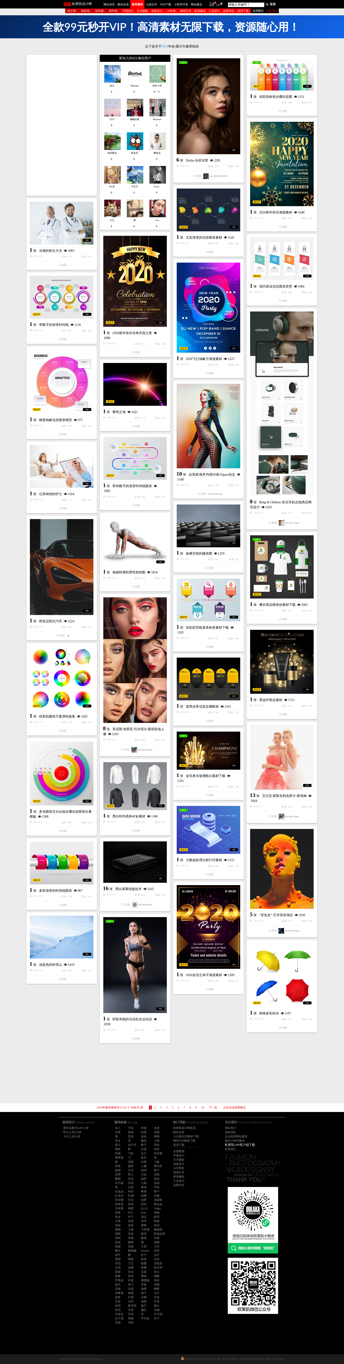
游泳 (131, 1225)
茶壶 (157, 1280)
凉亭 (144, 1221)
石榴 (144, 1297)
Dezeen (145, 1250)
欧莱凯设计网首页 (184, 1128)
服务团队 (230, 1132)
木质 (157, 1297)
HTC (131, 1212)
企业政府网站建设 (236, 1136)
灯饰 (131, 1297)
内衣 (157, 1149)
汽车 (131, 1128)
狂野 (118, 1174)
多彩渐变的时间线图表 (55, 890)
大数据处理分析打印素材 (204, 860)
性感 (118, 1153)
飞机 (131, 1153)
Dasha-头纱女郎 (197, 160)
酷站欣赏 (123, 4)
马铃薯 (119, 1208)
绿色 (144, 1136)
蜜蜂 (144, 1225)
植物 (157, 1136)
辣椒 (131, 1318)
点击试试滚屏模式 (234, 1107)
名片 (144, 1153)
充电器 (158, 1263)
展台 (157, 1305)
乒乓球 (158, 1314)
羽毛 (131, 1314)
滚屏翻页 (258, 10)
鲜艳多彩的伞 (269, 1013)
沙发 (144, 1149)
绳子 (144, 1293)
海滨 (144, 1216)
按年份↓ (114, 10)
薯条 (118, 1271)
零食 (144, 1284)
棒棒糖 (132, 1250)
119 (218, 5)
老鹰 (131, 1267)
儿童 (131, 1229)
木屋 (131, 1310)
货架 (131, 1221)
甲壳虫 (145, 1318)
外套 (131, 1280)
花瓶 (118, 1288)
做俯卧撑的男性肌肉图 (128, 572)
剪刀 (131, 1284)
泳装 (157, 1259)
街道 (131, 1183)
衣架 (118, 1301)
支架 (144, 1271)
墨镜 (144, 1276)
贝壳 (131, 1301)
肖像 (157, 1195)
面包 (157, 1178)
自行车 (132, 1145)
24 (211, 4)
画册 (144, 1195)
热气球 (158, 1267)
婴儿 (118, 1145)
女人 (118, 1128)
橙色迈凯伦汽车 (50, 621)
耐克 (144, 1233)
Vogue (157, 1208)
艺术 (131, 1170)
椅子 (144, 1145)
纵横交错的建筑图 (199, 553)
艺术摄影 (142, 10)
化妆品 (119, 1191)
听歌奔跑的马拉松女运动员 (132, 1019)
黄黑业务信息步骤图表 (202, 706)
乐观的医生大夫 (50, 250)
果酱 (118, 1276)
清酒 (157, 1284)
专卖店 (119, 1314)
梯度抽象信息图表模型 (55, 420)
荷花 (118, 1310)
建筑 (144, 1140)
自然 (144, 1161)
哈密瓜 (119, 1204)
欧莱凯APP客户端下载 (240, 1145)
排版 (131, 1246)
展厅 (144, 1305)
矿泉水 (119, 1195)
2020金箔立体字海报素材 (204, 975)
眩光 (144, 1157)
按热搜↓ (100, 10)
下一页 (213, 1107)
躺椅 (131, 1242)
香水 (118, 1216)
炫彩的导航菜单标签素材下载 (207, 627)
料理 (118, 1305)
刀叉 (131, 1263)
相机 (118, 1149)
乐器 (131, 1288)
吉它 (157, 1293)
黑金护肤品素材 (270, 700)
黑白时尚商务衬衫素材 (128, 816)
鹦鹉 (118, 1178)
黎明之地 (119, 412)
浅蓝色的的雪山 (50, 964)
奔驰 (157, 1212)
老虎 (157, 1128)
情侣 (157, 1225)
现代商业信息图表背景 (275, 286)
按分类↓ (72, 10)
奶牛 (118, 1255)
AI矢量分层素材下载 (186, 1136)
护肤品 (119, 1280)
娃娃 (118, 1242)
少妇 (144, 1174)
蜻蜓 (157, 1288)
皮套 (118, 1297)
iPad (143, 1212)
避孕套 (119, 1157)
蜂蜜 (131, 1208)
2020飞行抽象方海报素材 (204, 359)
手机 (157, 1187)
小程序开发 (181, 4)
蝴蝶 (157, 1276)
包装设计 (157, 10)
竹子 (131, 1216)
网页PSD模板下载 (184, 1140)
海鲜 (144, 1301)
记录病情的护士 (50, 494)
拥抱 (118, 1229)
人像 (144, 1166)
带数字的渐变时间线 (54, 325)
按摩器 (119, 1293)
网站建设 (196, 4)
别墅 (144, 1200)
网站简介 (230, 1128)
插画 (118, 1170)
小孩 (157, 1140)
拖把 (131, 1293)
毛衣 (131, 1233)
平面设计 (128, 10)
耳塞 (157, 1238)
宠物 (157, 1242)
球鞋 (118, 1238)
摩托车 (158, 1166)
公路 (144, 1183)
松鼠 (131, 1204)
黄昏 (118, 1259)
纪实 (131, 1200)
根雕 (144, 1267)
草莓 (131, 1238)
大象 (157, 1161)
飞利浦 (145, 1229)
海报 (118, 1246)
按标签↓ (86, 10)
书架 (131, 1322)
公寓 (118, 1221)
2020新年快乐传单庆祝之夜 (132, 333)
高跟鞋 (158, 1200)
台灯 (157, 1255)
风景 (144, 1132)
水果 (118, 1132)
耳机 (157, 1145)
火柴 (144, 1246)
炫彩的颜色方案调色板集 (57, 716)
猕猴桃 (158, 1229)
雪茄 (118, 1322)
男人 (131, 1174)
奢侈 (144, 1191)
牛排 (157, 1301)
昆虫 (131, 1136)
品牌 (131, 1161)
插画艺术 (185, 10)
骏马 (118, 1284)
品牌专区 (228, 10)
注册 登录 (272, 10)
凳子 (157, 1191)
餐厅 (118, 1250)
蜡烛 (131, 1259)
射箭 (118, 1225)
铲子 (144, 1255)
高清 (144, 1170)
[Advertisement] (61, 125)
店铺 (157, 1310)
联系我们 (230, 1149)
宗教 (157, 1174)
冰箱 (157, 1183)
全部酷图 (178, 1151)
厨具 (144, 1259)
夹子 (157, 1318)
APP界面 (178, 1168)
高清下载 (243, 10)
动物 (157, 1132)
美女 (118, 1140)
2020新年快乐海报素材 (275, 212)
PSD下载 (165, 4)
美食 (118, 1166)
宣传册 (158, 1153)
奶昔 (131, 1276)
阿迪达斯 (159, 1233)
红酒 (131, 1195)
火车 (157, 1246)
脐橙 (118, 1233)
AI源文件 (151, 4)
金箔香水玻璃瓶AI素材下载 (206, 776)
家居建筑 (200, 10)
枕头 (157, 1271)
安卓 (131, 1271)
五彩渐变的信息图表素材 (204, 237)
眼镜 (144, 1238)
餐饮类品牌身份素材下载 (277, 605)
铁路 (157, 1221)
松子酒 (119, 1318)
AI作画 (171, 10)
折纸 (157, 1250)
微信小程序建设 (235, 1140)
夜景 (157, 1216)
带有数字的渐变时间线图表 (132, 486)
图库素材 (137, 4)
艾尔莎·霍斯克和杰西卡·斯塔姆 (284, 796)
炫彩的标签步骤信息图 (275, 97)
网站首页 (109, 4)
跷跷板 (145, 1280)
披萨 (131, 1166)
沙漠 (118, 1267)
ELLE (144, 1208)
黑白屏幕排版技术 (128, 889)
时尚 (131, 1191)
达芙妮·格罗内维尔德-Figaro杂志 (212, 474)
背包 (118, 1263)
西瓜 (144, 1204)
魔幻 (144, 1310)
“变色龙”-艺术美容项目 (276, 915)
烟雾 (144, 1288)
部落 (118, 1212)
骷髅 (144, 1263)
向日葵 (119, 1183)
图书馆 (132, 1305)
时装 (144, 1128)
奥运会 (158, 1204)
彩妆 (131, 1132)
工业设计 (214, 10)
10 (202, 1107)
